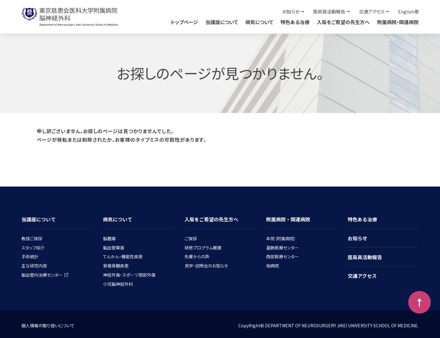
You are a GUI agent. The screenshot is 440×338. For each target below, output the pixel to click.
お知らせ (290, 11)
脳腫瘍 (109, 238)
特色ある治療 (295, 22)
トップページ (184, 22)
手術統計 (29, 256)
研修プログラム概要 (203, 248)
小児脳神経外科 (118, 284)
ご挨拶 (191, 238)
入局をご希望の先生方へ (343, 22)
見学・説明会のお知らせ (206, 266)
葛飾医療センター (282, 248)
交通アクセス (371, 11)
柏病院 (272, 266)
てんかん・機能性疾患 (123, 256)
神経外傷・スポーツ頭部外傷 (129, 275)
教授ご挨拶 (31, 238)
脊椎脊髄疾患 (116, 266)
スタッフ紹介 (33, 248)
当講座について (221, 22)
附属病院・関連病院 (398, 22)
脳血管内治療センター (44, 275)
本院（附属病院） (281, 238)
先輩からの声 (197, 256)
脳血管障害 (113, 248)
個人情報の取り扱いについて (48, 325)
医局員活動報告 (329, 11)
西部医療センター (282, 256)
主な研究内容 (34, 266)
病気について (259, 22)
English (406, 11)
